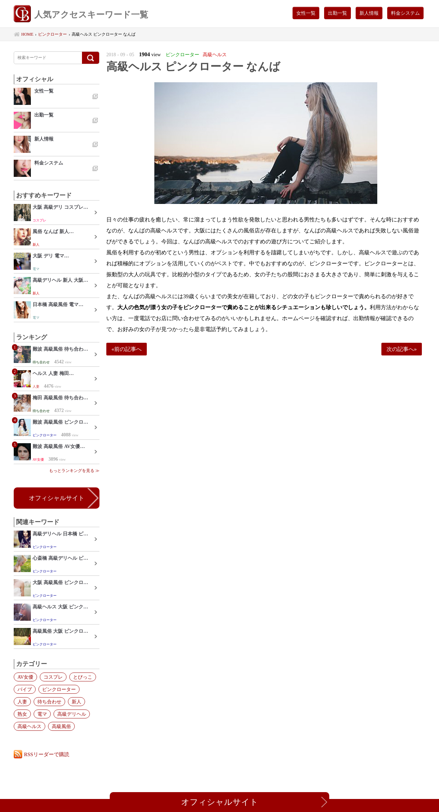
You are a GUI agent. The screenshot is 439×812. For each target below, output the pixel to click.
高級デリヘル (71, 714)
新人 (76, 701)
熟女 (22, 714)
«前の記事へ (126, 349)
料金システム (405, 13)
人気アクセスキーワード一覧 (81, 14)
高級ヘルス (29, 726)
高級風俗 (61, 726)
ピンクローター (59, 689)
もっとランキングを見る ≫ (74, 471)
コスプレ (53, 677)
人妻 (22, 701)
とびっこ (82, 677)
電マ (42, 714)
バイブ (24, 689)
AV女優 (25, 677)
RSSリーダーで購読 (46, 754)
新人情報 (369, 13)
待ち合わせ (49, 701)
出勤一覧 (337, 13)
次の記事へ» (402, 349)
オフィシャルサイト (56, 498)
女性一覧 (306, 13)
